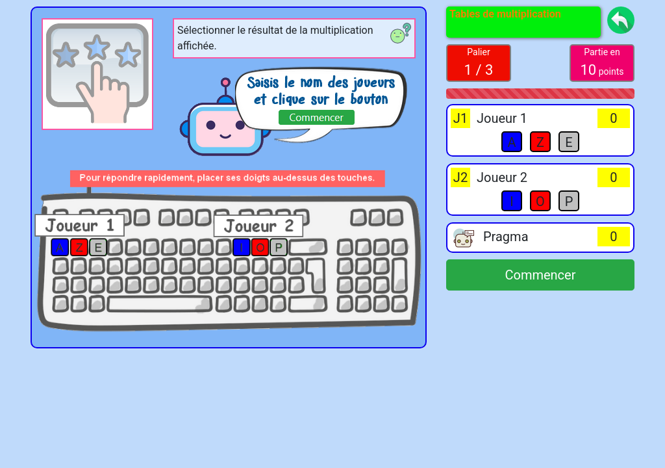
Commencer (540, 275)
